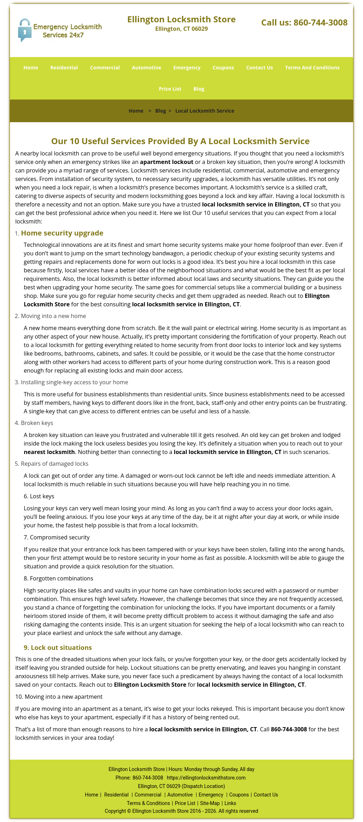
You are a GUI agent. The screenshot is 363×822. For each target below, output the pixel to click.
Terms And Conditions (312, 67)
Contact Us (259, 67)
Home (30, 67)
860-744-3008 (321, 22)
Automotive (146, 67)
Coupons (223, 67)
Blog (199, 88)
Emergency (187, 67)
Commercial (105, 67)
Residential (64, 67)
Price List (170, 88)
